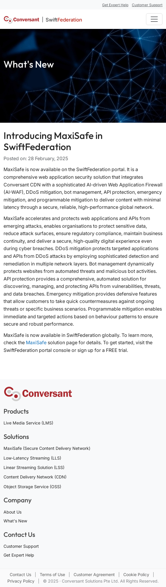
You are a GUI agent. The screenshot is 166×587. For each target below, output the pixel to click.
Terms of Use (53, 574)
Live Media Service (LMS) (28, 422)
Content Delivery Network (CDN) (35, 476)
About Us (12, 511)
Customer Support (21, 546)
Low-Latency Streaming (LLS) (32, 457)
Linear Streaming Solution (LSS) (34, 467)
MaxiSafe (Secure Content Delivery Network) (47, 448)
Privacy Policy (21, 580)
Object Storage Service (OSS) (32, 486)
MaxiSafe (36, 342)
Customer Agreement (95, 574)
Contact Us (21, 574)
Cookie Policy (136, 574)
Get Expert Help (19, 555)
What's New (15, 520)
